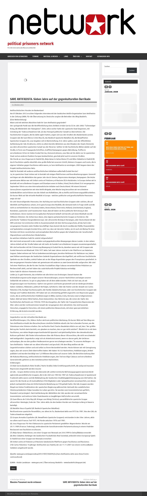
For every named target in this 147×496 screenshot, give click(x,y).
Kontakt (89, 56)
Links (66, 56)
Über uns (77, 56)
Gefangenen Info (103, 56)
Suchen (107, 66)
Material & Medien (51, 56)
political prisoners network (31, 43)
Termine (35, 56)
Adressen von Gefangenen (17, 56)
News (13, 468)
